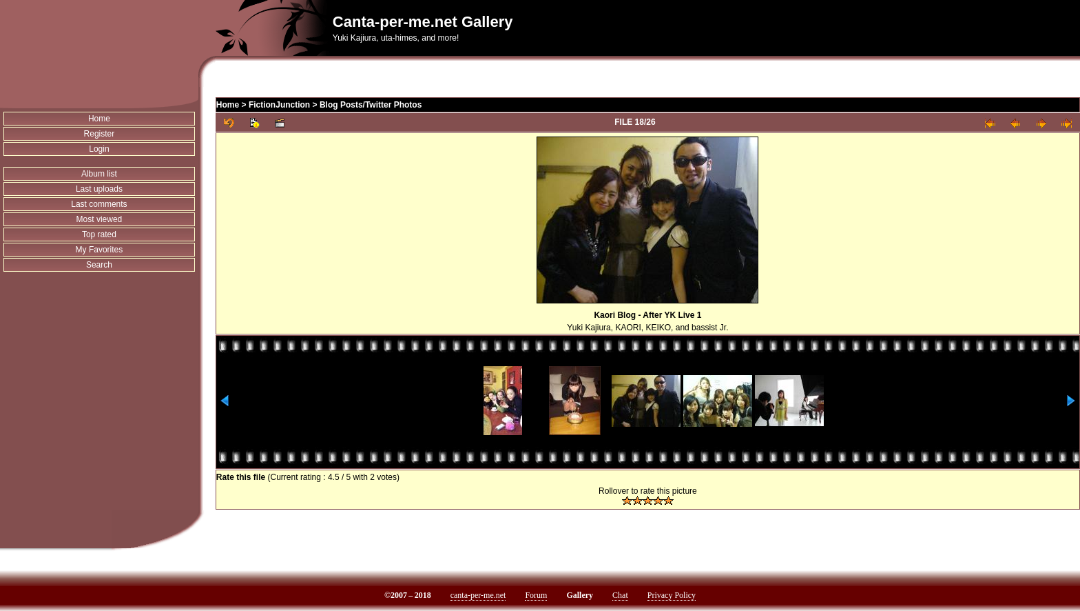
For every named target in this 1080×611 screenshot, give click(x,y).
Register (99, 134)
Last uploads (99, 189)
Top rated (99, 234)
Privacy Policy (671, 595)
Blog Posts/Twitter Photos (371, 105)
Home (99, 118)
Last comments (99, 204)
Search (99, 265)
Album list (99, 174)
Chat (620, 595)
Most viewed (99, 219)
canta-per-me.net (478, 595)
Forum (536, 595)
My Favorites (99, 249)
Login (99, 149)
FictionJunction (279, 105)
